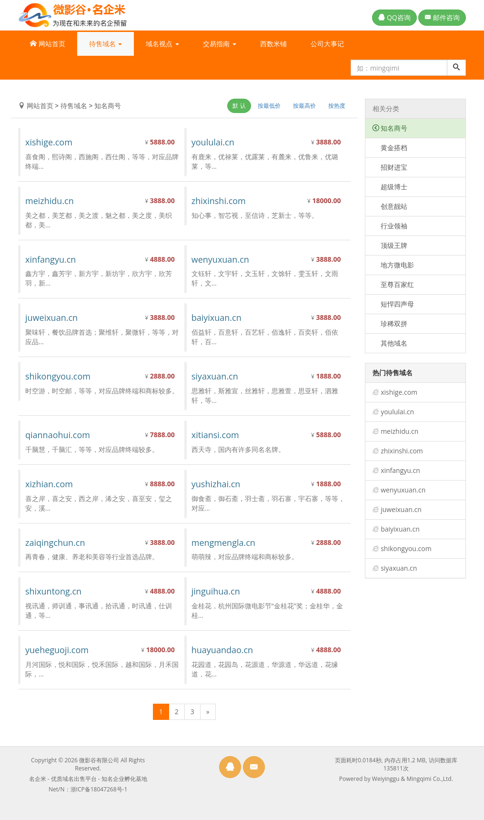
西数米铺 (273, 43)
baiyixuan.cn (400, 528)
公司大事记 (327, 43)
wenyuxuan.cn (403, 489)
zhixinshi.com (402, 450)
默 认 (238, 106)
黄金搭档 (390, 147)
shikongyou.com (406, 548)
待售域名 (73, 105)
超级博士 (390, 186)
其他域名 (390, 343)
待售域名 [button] (105, 43)
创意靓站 (390, 206)
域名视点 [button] (162, 43)
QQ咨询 (394, 17)
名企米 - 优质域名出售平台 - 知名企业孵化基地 (88, 779)
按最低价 (269, 106)
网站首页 (47, 43)
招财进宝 (390, 167)
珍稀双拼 (390, 323)
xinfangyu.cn (400, 470)
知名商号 (107, 105)
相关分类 (386, 108)
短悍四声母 (393, 303)
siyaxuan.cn (399, 568)
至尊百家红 (393, 284)
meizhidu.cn (399, 431)
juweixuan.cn (401, 509)
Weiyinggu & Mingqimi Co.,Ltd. (412, 779)
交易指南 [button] (219, 43)
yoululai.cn (397, 411)
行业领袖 (390, 225)
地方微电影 (393, 264)
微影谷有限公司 (99, 760)
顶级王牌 (390, 245)
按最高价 (304, 106)
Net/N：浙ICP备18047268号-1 (88, 789)
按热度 (336, 106)
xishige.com (399, 392)
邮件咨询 (442, 17)
